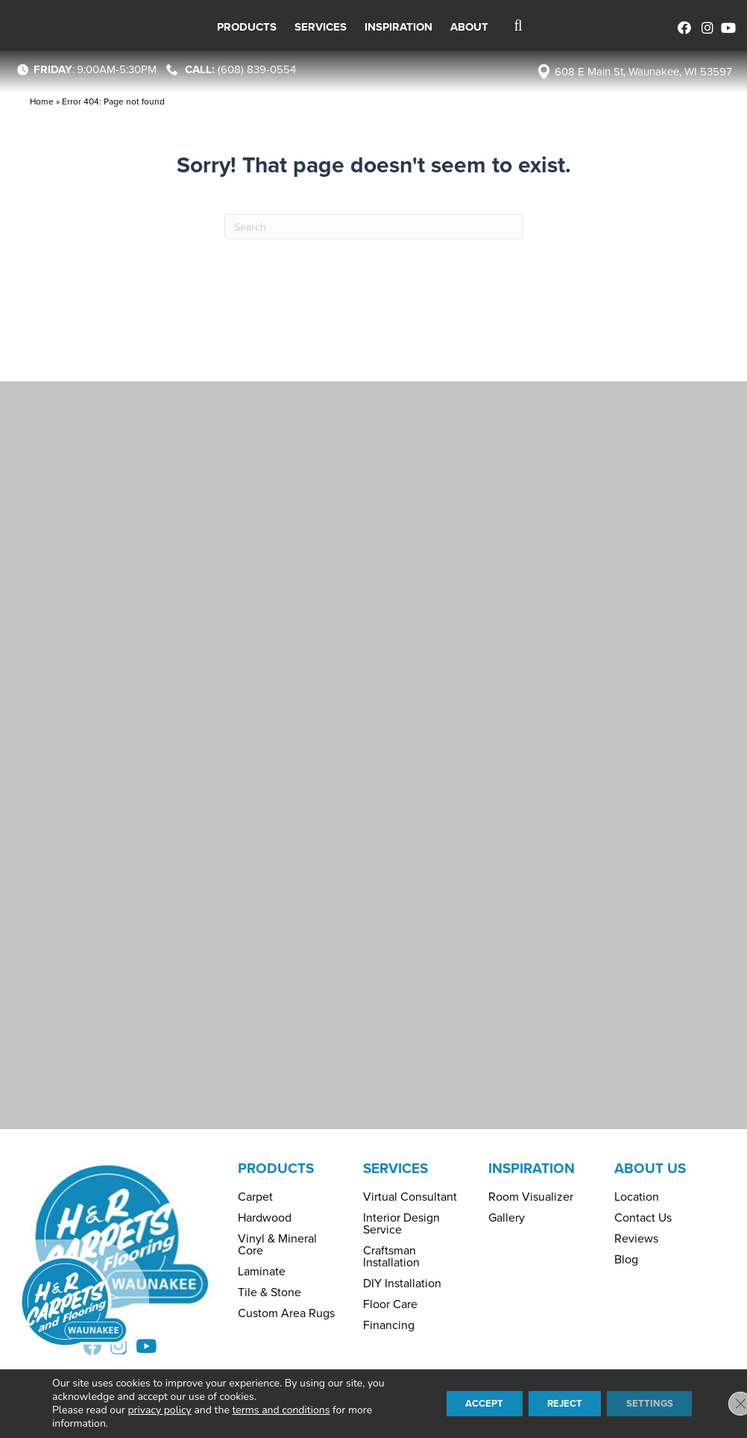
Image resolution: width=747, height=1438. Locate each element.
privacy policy (159, 1410)
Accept (462, 1403)
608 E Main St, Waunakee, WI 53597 (643, 71)
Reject (552, 1403)
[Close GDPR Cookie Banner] (723, 1403)
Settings (645, 1403)
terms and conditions (281, 1410)
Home (42, 101)
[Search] (373, 227)
